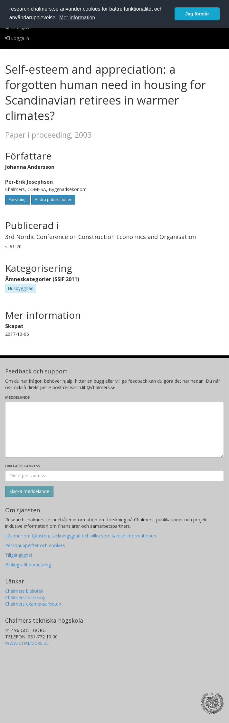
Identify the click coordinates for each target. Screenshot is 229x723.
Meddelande (17, 397)
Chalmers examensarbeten (33, 604)
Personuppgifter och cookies (35, 545)
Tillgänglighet (19, 555)
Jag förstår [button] (197, 13)
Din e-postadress (22, 465)
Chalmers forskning (25, 597)
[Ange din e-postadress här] (114, 475)
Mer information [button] (77, 17)
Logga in (17, 38)
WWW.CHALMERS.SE (27, 643)
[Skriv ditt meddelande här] (114, 430)
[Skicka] (29, 491)
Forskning (17, 199)
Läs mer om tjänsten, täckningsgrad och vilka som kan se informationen (80, 536)
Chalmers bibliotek (24, 591)
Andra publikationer (53, 199)
